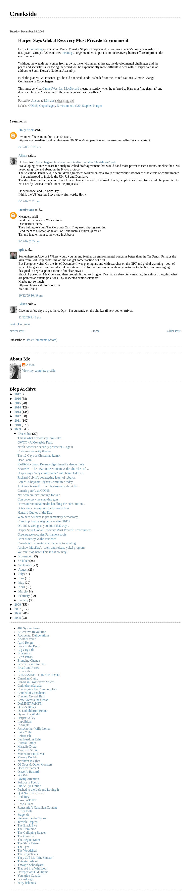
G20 (78, 105)
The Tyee (23, 847)
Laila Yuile (24, 732)
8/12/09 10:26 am (30, 147)
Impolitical (24, 721)
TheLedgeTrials (28, 854)
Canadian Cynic (28, 678)
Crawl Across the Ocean (33, 700)
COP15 (33, 105)
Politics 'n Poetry (28, 782)
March (22, 591)
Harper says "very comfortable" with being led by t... (51, 473)
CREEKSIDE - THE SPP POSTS (39, 675)
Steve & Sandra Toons (32, 818)
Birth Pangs (25, 657)
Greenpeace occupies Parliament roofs (42, 534)
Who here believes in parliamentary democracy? (48, 517)
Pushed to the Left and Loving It (38, 789)
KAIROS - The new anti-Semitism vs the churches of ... (53, 468)
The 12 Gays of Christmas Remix (39, 455)
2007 (18, 609)
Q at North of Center (31, 793)
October (23, 560)
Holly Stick (26, 130)
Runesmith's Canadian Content (37, 807)
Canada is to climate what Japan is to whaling (47, 543)
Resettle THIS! (27, 800)
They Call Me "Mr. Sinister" (36, 857)
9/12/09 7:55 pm (29, 241)
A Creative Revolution (32, 632)
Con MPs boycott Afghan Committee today (45, 482)
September (25, 565)
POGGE (23, 775)
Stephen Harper (92, 105)
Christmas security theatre (34, 451)
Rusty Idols (25, 811)
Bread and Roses (28, 667)
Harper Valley (26, 718)
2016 (18, 398)
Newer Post (17, 331)
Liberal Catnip (27, 743)
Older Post (173, 331)
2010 (18, 425)
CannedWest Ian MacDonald (61, 88)
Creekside (23, 13)
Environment (65, 105)
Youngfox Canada (29, 875)
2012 (18, 416)
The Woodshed (27, 850)
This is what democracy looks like (39, 438)
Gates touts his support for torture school (44, 508)
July (21, 574)
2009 (18, 429)
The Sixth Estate (28, 843)
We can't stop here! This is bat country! (43, 552)
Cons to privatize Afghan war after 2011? (44, 521)
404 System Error (29, 628)
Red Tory (23, 796)
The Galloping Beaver (32, 832)
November (25, 556)
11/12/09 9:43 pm (30, 317)
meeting (67, 52)
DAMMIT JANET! (30, 703)
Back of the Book (29, 646)
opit (21, 249)
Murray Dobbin (27, 757)
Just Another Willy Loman (34, 728)
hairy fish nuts (27, 882)
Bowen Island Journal (31, 664)
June (21, 578)
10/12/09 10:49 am (31, 295)
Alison (23, 155)
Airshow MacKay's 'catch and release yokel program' (51, 547)
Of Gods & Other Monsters (35, 764)
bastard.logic (26, 879)
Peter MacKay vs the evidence (37, 539)
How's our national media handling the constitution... (51, 503)
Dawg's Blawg (27, 707)
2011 (18, 420)
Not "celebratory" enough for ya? (39, 495)
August (23, 569)
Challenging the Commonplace (37, 689)
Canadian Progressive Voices (36, 682)
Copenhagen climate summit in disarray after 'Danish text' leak (76, 162)
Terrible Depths (27, 821)
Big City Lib (26, 649)
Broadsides (25, 671)
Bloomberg (35, 49)
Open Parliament (28, 768)
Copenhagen (47, 105)
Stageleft (23, 814)
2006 (18, 613)
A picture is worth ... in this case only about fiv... (48, 486)
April (22, 587)
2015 (18, 403)
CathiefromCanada (30, 685)
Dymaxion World (29, 714)
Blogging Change (29, 660)
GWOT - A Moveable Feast (35, 442)
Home (96, 331)
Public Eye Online (29, 786)
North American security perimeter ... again (45, 446)
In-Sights (23, 725)
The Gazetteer (26, 836)
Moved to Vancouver (31, 753)
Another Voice (27, 639)
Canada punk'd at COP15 (34, 490)
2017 (18, 394)
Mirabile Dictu (27, 746)
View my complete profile (38, 370)
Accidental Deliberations (33, 635)
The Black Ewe (27, 825)
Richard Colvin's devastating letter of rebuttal (46, 477)
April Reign (25, 642)
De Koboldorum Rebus (32, 710)
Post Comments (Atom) (42, 340)
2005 (18, 617)
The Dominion (27, 829)
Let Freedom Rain (29, 739)
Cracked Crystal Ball (31, 696)
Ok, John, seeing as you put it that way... (43, 525)
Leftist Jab (24, 735)
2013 (18, 411)
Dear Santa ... (26, 460)
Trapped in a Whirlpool (32, 868)
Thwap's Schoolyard (30, 865)
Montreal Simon (28, 750)
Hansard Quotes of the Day (35, 512)
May (21, 582)
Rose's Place (25, 804)
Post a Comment (20, 324)
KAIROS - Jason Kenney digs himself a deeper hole (51, 464)
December (25, 433)
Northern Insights (29, 761)
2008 (18, 604)
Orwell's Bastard (28, 771)
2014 (18, 407)
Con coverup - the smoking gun (38, 499)
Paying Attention (28, 778)
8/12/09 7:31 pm (29, 201)
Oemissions (26, 210)
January (23, 600)
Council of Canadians (31, 692)
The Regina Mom (29, 839)
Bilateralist (24, 653)
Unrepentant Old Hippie (33, 872)
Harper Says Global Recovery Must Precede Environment (54, 530)
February (24, 595)
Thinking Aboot (28, 861)
